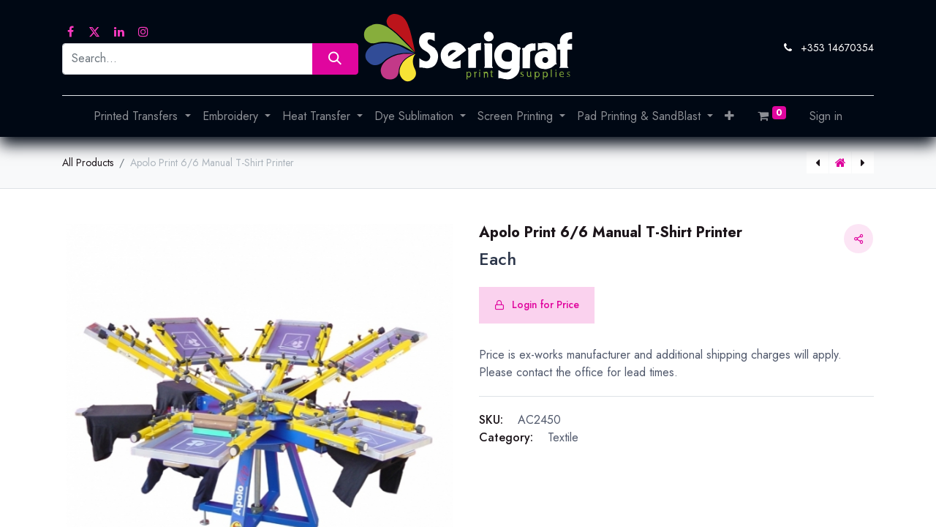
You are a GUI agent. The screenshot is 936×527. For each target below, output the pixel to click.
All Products (87, 162)
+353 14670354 (837, 47)
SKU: (491, 419)
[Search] (335, 59)
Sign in (825, 116)
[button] (729, 116)
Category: (506, 437)
